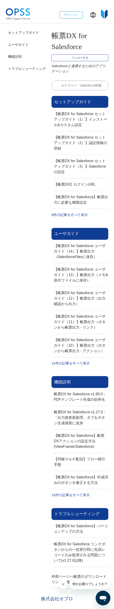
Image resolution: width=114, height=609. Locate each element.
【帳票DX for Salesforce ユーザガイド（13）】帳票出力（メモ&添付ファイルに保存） (81, 274)
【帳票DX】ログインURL (74, 184)
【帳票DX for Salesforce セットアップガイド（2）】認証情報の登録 (80, 142)
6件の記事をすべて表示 (70, 215)
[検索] (80, 85)
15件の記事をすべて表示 (71, 363)
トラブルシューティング (27, 69)
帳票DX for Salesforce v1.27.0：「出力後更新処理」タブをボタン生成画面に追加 (80, 417)
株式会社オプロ (57, 598)
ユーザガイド (18, 45)
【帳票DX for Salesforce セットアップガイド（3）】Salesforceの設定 (80, 166)
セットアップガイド (23, 32)
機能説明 (15, 56)
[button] (93, 15)
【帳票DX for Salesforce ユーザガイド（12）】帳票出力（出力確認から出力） (80, 298)
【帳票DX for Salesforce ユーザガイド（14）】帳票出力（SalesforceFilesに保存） (80, 251)
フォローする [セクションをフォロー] (80, 57)
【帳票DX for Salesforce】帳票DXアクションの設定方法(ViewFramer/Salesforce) (79, 441)
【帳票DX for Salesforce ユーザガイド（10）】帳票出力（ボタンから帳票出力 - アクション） (80, 345)
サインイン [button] (71, 14)
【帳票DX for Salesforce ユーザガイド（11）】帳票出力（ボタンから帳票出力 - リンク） (80, 321)
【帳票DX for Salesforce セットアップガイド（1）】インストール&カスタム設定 (80, 119)
